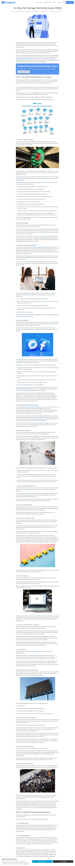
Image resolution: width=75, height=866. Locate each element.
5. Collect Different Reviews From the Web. (27, 405)
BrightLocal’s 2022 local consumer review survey (32, 407)
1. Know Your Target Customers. (24, 139)
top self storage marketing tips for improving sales (40, 419)
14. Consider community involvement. (26, 717)
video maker (21, 92)
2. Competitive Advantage (23, 835)
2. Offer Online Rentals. (22, 223)
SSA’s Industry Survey (47, 178)
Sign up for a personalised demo (49, 60)
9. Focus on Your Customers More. (25, 518)
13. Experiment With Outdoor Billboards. (27, 670)
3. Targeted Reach (20, 848)
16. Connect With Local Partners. (25, 763)
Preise (59, 2)
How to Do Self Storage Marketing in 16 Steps (34, 77)
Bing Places (32, 298)
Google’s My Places (31, 489)
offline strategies (19, 652)
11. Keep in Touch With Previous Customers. (28, 625)
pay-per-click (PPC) (53, 322)
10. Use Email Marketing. (22, 576)
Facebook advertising (23, 361)
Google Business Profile (42, 298)
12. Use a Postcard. (21, 649)
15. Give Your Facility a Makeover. (25, 746)
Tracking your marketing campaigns (24, 387)
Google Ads (42, 327)
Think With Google (20, 180)
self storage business (41, 236)
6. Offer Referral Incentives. (23, 430)
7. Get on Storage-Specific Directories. (26, 486)
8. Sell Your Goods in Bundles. (24, 505)
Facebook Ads (21, 359)
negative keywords (25, 375)
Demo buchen (70, 2)
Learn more (26, 863)
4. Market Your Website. (22, 320)
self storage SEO (29, 256)
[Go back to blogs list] (7, 8)
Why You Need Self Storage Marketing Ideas (33, 812)
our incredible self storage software (26, 58)
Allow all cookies (42, 861)
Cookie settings (63, 861)
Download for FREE (23, 72)
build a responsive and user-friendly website (38, 247)
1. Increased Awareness (22, 823)
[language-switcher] (64, 2)
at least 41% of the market (46, 630)
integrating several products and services (25, 60)
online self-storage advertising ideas (35, 651)
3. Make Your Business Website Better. (26, 245)
